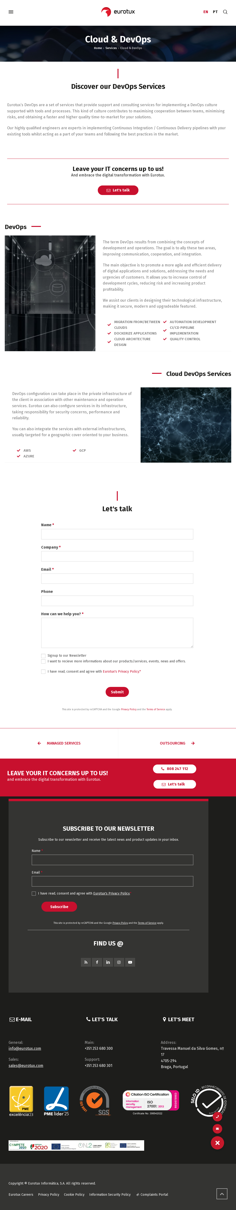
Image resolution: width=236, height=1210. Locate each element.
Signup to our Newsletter (63, 656)
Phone (47, 591)
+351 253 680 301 (98, 1065)
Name (47, 525)
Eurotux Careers (21, 1195)
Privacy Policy (129, 709)
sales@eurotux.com (26, 1065)
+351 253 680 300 (99, 1048)
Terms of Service (156, 709)
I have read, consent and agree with (91, 672)
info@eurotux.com (25, 1048)
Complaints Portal (154, 1195)
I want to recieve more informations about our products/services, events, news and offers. (113, 661)
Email (47, 569)
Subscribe (59, 907)
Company (51, 547)
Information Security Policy (110, 1195)
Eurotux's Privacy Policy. (121, 672)
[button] (59, 743)
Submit (117, 692)
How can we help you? (62, 614)
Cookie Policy (74, 1195)
